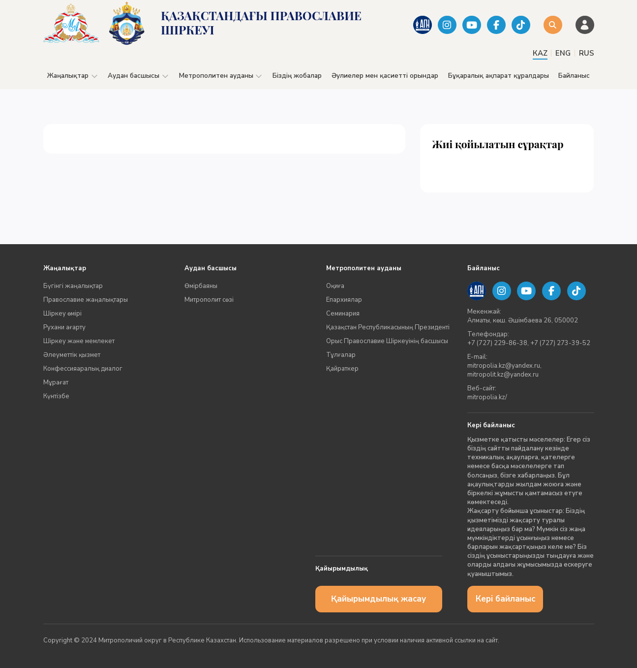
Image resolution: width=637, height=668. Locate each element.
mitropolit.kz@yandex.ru (503, 374)
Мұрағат (55, 382)
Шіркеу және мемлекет (79, 341)
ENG (563, 53)
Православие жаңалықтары (85, 299)
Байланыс (574, 75)
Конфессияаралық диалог (82, 368)
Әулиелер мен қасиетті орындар (385, 75)
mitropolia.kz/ (487, 397)
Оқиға (335, 286)
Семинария (343, 313)
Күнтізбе (56, 396)
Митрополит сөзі (209, 299)
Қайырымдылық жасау (378, 598)
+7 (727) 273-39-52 (560, 343)
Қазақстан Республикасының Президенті (388, 327)
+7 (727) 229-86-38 (497, 343)
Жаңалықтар (72, 75)
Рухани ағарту (64, 327)
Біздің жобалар (297, 75)
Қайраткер (342, 368)
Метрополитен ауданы (221, 75)
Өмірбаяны (200, 286)
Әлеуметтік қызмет (71, 354)
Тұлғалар (341, 354)
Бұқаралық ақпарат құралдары (498, 75)
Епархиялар (344, 299)
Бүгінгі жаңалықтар (73, 286)
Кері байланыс (505, 598)
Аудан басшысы (138, 75)
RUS (586, 53)
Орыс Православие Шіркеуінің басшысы (387, 341)
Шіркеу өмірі (62, 313)
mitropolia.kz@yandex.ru (503, 365)
